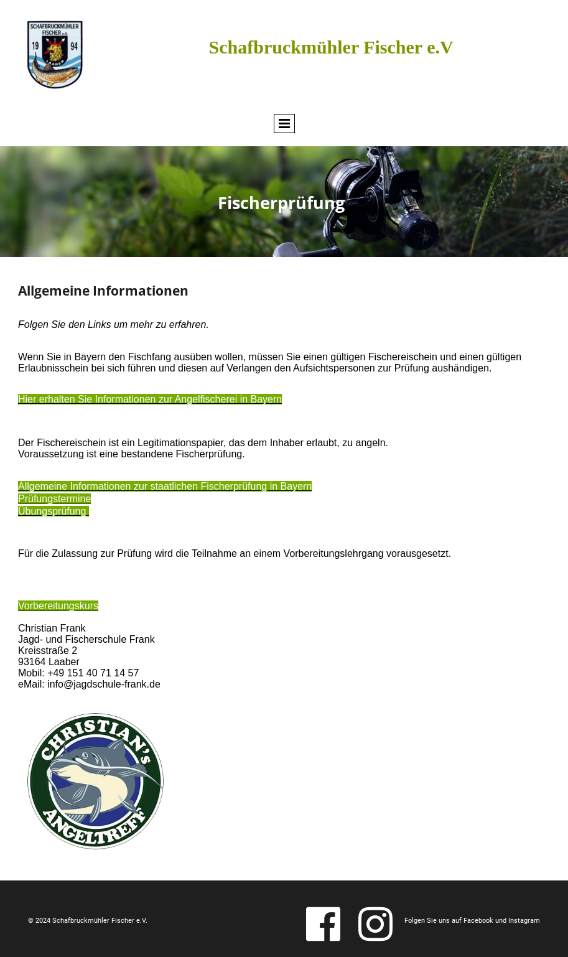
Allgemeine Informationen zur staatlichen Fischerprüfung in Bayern (165, 486)
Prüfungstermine (54, 498)
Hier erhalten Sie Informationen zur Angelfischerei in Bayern (150, 399)
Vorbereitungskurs (58, 605)
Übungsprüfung (53, 511)
